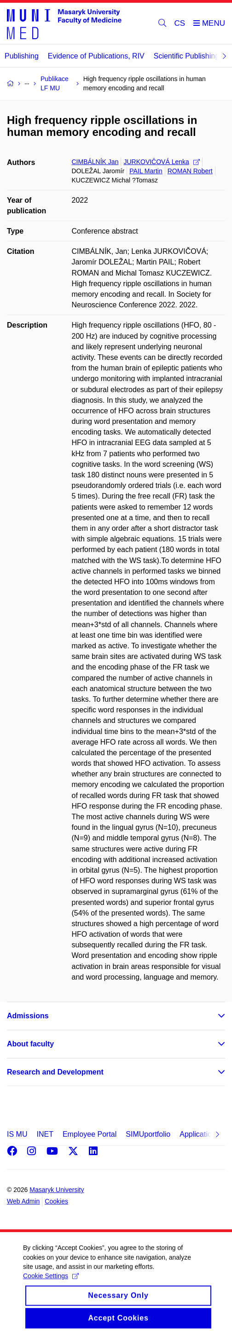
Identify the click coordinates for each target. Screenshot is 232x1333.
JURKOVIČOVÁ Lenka (161, 161)
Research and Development (55, 1072)
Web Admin (23, 1201)
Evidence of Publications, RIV (96, 56)
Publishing (22, 56)
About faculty (30, 1044)
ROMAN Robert (190, 171)
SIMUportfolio (148, 1134)
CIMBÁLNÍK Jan (95, 161)
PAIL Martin (145, 171)
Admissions (28, 1016)
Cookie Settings (51, 1282)
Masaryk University (56, 1189)
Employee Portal (89, 1134)
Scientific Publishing (186, 56)
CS (180, 23)
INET (44, 1134)
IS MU (17, 1134)
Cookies (56, 1201)
